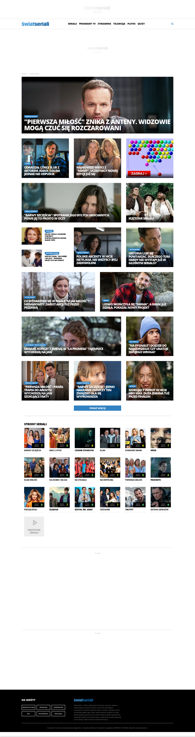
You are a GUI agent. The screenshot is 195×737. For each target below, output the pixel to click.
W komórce (43, 714)
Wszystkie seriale (34, 531)
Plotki (131, 23)
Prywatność (101, 728)
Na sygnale (134, 342)
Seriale (72, 23)
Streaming (104, 23)
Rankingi (49, 231)
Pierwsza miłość (31, 116)
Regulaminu (78, 728)
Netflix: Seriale (83, 252)
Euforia (132, 386)
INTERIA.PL (117, 728)
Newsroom (58, 707)
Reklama (58, 714)
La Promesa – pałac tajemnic (35, 345)
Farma (80, 163)
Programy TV (87, 23)
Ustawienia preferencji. (89, 728)
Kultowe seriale (141, 218)
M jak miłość (29, 297)
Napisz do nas (28, 707)
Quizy (141, 23)
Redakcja (43, 707)
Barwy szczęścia (31, 211)
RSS (28, 714)
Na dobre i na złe (52, 253)
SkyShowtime (134, 249)
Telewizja (119, 23)
